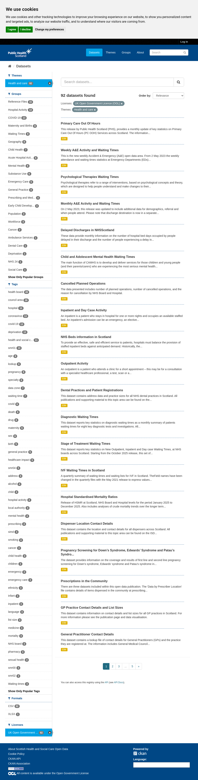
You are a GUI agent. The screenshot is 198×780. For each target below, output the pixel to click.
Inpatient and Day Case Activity (84, 310)
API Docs (119, 682)
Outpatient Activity (74, 363)
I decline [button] (25, 29)
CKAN (139, 753)
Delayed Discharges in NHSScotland (87, 230)
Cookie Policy (16, 753)
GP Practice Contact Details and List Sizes (92, 607)
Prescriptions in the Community (84, 581)
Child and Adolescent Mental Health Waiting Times (98, 256)
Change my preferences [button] (49, 29)
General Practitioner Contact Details (87, 634)
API (106, 682)
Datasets (94, 52)
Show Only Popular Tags (24, 691)
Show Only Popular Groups (25, 277)
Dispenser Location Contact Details (87, 523)
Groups (126, 52)
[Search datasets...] (117, 82)
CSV (64, 138)
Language (139, 759)
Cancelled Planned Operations (83, 283)
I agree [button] (12, 29)
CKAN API (14, 758)
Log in (184, 41)
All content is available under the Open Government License (48, 773)
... (126, 666)
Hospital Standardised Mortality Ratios (89, 497)
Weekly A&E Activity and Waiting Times (90, 150)
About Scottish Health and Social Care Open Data (38, 749)
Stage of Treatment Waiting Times (85, 443)
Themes (111, 52)
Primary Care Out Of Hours (81, 123)
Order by (144, 95)
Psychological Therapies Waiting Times (90, 176)
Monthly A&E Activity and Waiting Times (90, 203)
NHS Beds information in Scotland (86, 337)
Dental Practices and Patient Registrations (92, 390)
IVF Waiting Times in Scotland (83, 470)
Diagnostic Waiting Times (79, 417)
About (140, 52)
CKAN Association (19, 763)
